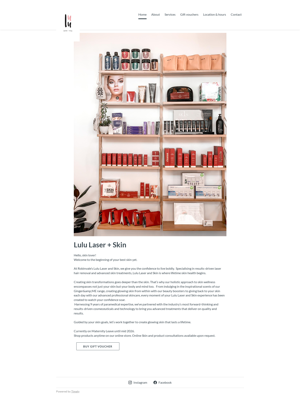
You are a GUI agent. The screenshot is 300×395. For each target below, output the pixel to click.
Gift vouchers (189, 14)
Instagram (137, 382)
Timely (75, 391)
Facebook (162, 382)
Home (142, 14)
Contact (236, 14)
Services (170, 14)
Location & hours (214, 14)
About (155, 14)
